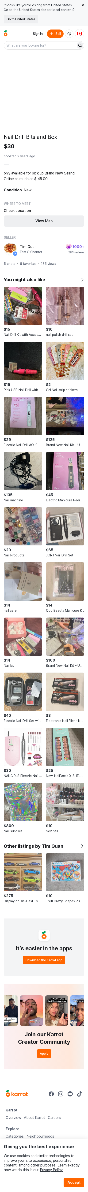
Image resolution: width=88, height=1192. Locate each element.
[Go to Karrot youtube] (70, 1094)
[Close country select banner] (83, 5)
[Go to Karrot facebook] (51, 1094)
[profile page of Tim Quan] (10, 249)
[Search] (80, 45)
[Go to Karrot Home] (17, 1094)
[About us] (69, 34)
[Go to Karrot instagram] (61, 1094)
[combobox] (40, 45)
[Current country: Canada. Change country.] (79, 33)
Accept (73, 1182)
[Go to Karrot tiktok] (79, 1094)
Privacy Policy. (51, 1170)
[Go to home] (6, 33)
